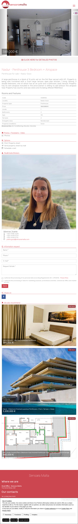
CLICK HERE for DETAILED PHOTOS (39, 60)
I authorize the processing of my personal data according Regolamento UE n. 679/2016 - (35, 278)
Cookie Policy (65, 508)
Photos (6, 136)
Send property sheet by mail (14, 146)
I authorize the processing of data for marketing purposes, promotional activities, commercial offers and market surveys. (39, 281)
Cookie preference (50, 508)
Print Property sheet (11, 143)
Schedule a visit (9, 148)
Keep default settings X (69, 500)
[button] (4, 32)
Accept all (6, 520)
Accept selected (24, 520)
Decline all (14, 520)
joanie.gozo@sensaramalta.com (18, 239)
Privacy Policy (64, 278)
